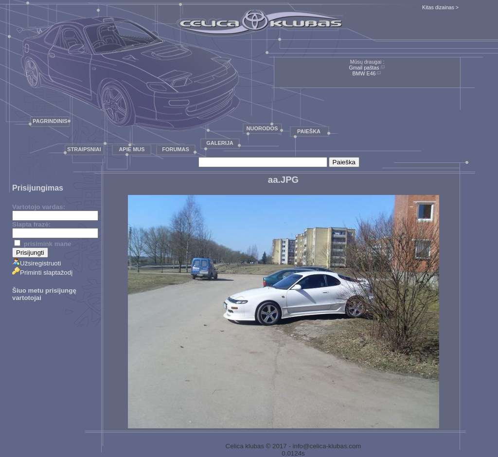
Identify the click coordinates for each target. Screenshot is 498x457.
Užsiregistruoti (36, 263)
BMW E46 (364, 73)
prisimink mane (42, 243)
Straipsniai (84, 149)
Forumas (175, 149)
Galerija (219, 143)
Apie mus (131, 149)
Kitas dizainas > (440, 7)
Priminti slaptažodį (42, 272)
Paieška (308, 131)
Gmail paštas (364, 67)
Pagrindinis (50, 121)
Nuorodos (262, 128)
